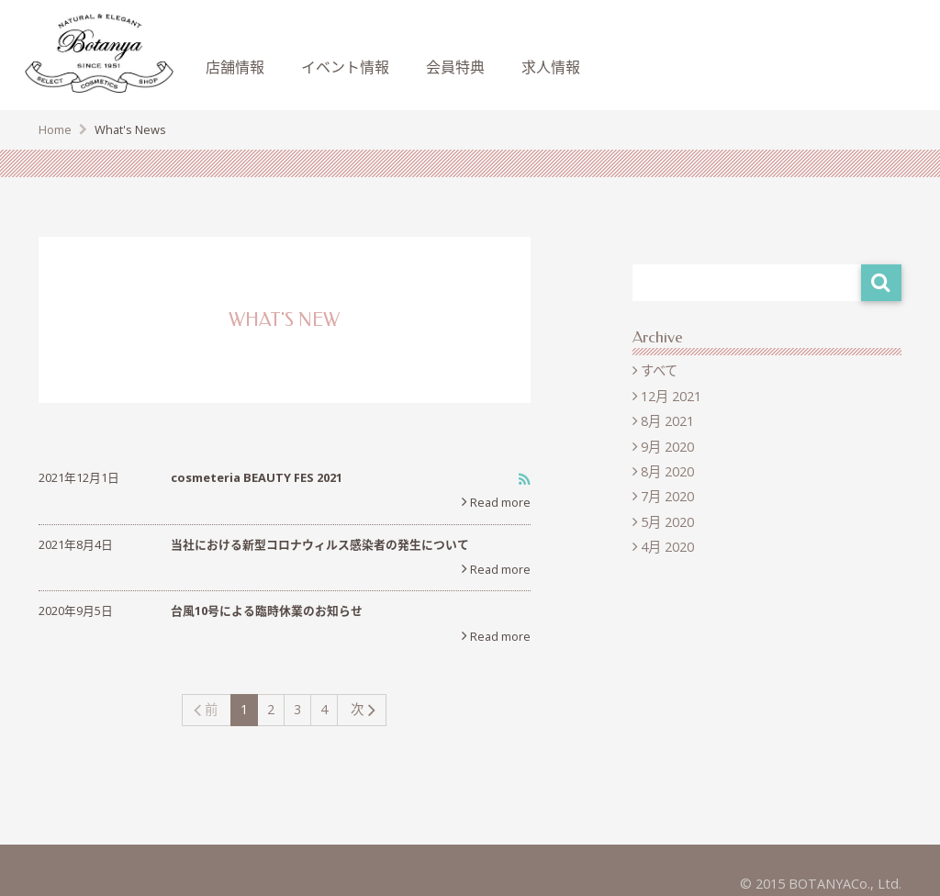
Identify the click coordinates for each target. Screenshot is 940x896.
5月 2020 (667, 522)
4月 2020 (667, 546)
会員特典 (455, 67)
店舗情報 (235, 67)
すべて (659, 370)
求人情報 (550, 67)
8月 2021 (667, 421)
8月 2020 (667, 471)
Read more (500, 502)
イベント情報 (345, 67)
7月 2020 (667, 496)
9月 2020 (667, 446)
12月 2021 (671, 396)
